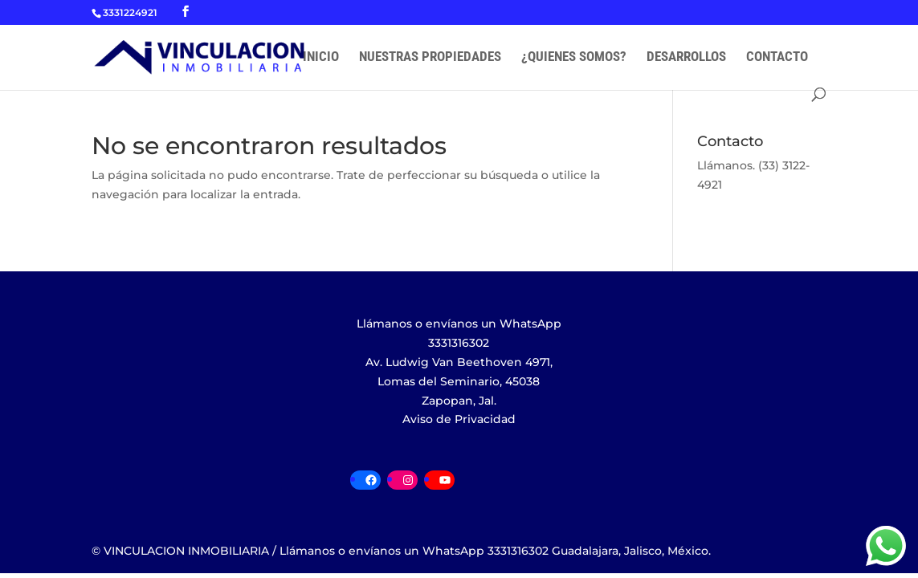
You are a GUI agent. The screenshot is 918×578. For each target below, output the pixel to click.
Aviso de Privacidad (459, 419)
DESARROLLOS (686, 57)
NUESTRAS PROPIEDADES (430, 57)
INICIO (321, 57)
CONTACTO (777, 57)
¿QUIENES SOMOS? (573, 57)
